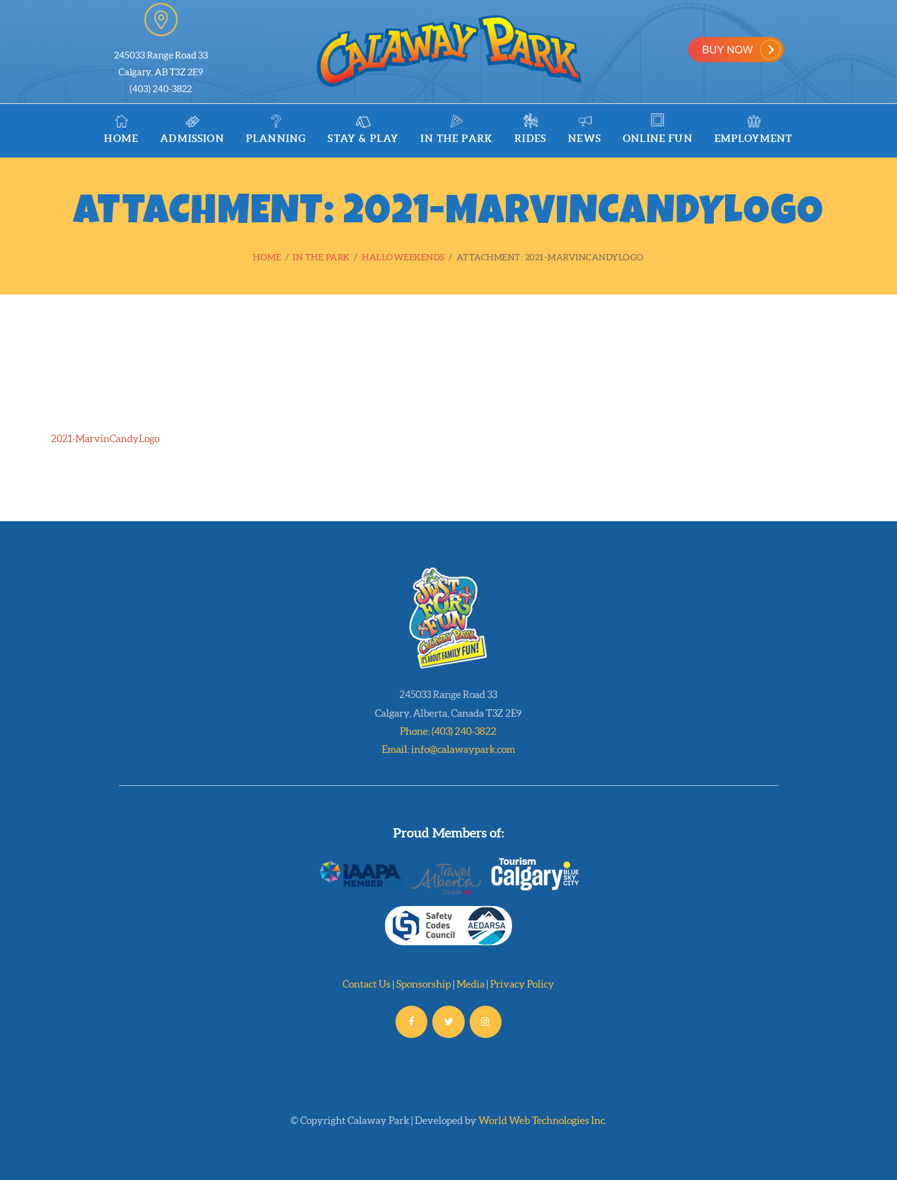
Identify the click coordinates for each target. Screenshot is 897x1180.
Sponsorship (423, 983)
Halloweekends (403, 257)
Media (471, 983)
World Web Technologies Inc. (542, 1120)
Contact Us (367, 983)
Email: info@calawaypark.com (448, 749)
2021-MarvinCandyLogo (105, 438)
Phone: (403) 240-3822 (448, 731)
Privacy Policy (522, 983)
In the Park (321, 257)
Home (267, 257)
